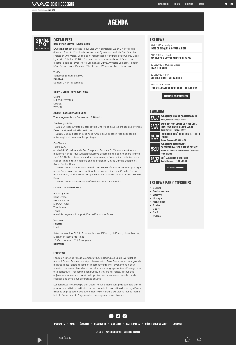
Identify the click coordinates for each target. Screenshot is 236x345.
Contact (177, 324)
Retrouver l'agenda (176, 169)
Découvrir (100, 324)
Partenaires (133, 324)
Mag (201, 4)
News (177, 4)
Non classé (159, 204)
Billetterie (59, 79)
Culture (157, 190)
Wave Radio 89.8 (113, 331)
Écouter (84, 324)
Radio (156, 207)
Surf (155, 214)
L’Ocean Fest (61, 48)
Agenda (189, 4)
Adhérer (116, 324)
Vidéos (157, 218)
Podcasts (59, 324)
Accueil (35, 10)
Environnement (162, 193)
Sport (156, 211)
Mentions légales (132, 331)
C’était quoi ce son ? (156, 324)
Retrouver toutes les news (175, 97)
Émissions (163, 4)
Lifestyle (158, 197)
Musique (158, 200)
